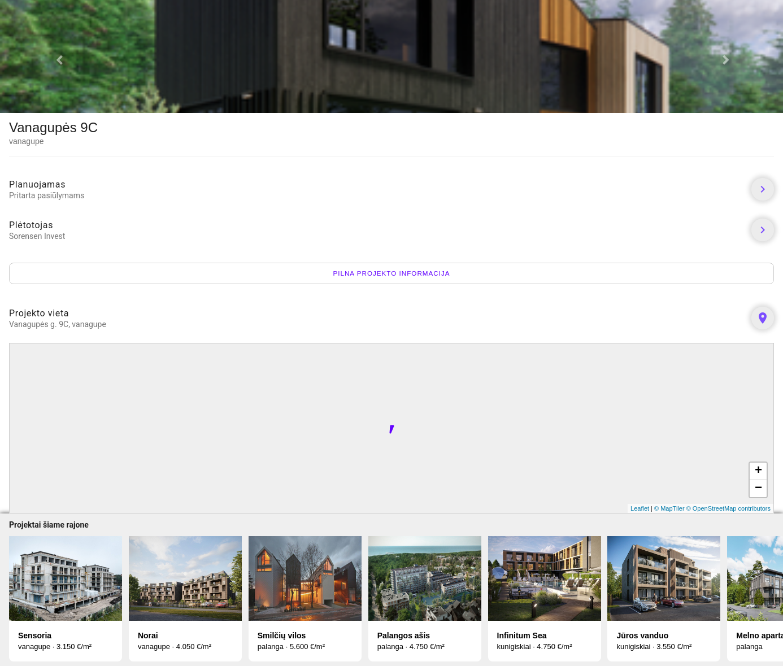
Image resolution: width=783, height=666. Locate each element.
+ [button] (758, 471)
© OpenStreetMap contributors (728, 508)
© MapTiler (669, 508)
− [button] (758, 488)
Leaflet (639, 508)
